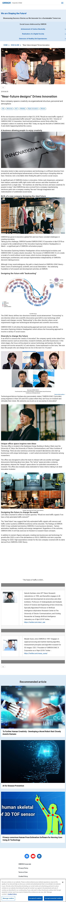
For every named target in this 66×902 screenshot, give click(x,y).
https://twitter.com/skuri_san (34, 623)
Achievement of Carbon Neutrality (33, 29)
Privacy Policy (23, 869)
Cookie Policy (23, 877)
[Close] (62, 882)
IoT (17, 110)
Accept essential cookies (53, 898)
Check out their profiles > (59, 395)
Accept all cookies (35, 898)
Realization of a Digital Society (33, 34)
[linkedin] (39, 857)
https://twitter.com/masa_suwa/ (36, 655)
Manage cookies (8, 898)
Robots (43, 110)
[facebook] (27, 857)
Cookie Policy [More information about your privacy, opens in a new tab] (12, 894)
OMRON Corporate (24, 865)
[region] (33, 890)
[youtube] (33, 857)
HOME (6, 46)
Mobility (23, 110)
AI (3, 110)
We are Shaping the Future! (13, 13)
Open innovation (33, 110)
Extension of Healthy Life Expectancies (33, 40)
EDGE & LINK (15, 46)
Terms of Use (22, 873)
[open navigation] (62, 3)
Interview (9, 110)
